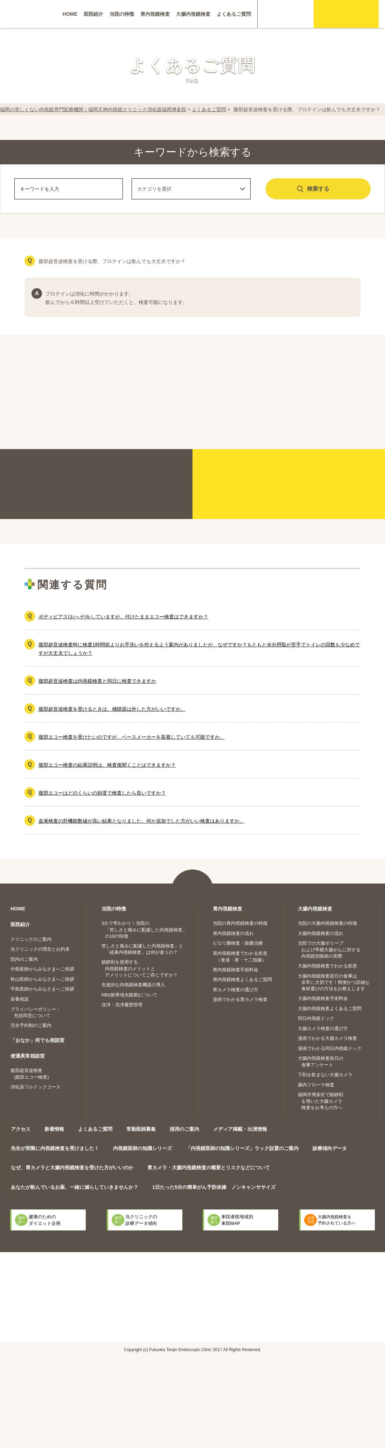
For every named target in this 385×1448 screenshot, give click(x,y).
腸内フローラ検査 (316, 1084)
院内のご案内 (24, 959)
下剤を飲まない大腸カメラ (325, 1074)
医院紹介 (93, 14)
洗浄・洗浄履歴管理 (122, 1004)
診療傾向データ (330, 1148)
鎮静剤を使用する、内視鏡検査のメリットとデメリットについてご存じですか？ (140, 968)
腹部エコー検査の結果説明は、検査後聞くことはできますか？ (107, 765)
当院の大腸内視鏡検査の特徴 (327, 923)
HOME (70, 14)
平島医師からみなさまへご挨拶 (42, 989)
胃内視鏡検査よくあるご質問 (242, 979)
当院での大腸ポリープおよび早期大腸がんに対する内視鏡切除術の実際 (329, 950)
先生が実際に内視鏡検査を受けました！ (55, 1148)
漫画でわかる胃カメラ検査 (240, 999)
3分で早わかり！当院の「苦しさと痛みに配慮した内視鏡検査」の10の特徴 (144, 930)
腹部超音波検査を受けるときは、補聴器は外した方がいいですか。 (112, 709)
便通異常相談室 (27, 1056)
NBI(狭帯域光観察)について (130, 995)
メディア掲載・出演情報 (240, 1129)
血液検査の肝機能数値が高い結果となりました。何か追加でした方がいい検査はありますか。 (141, 821)
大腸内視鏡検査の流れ (320, 933)
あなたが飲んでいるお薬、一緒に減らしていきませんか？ (74, 1187)
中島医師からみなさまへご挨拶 (42, 969)
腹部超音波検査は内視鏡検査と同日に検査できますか (97, 681)
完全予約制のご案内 (30, 1025)
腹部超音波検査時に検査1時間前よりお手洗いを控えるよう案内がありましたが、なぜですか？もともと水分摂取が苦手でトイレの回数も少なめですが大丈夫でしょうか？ (199, 649)
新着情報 (54, 1129)
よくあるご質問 (234, 14)
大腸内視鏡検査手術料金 (323, 998)
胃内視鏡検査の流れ (233, 933)
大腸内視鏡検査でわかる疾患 (327, 965)
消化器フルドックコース (35, 1086)
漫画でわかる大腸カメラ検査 (327, 1038)
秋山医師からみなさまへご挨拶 (42, 979)
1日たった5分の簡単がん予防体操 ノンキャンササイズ (213, 1187)
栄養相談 (19, 999)
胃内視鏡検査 (155, 14)
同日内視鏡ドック (316, 1018)
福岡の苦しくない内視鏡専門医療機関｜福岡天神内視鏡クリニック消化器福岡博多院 (93, 109)
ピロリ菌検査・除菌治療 (238, 943)
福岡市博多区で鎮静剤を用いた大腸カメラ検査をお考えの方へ (320, 1101)
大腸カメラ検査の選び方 (323, 1028)
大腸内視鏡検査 (193, 14)
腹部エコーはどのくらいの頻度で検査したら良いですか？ (102, 793)
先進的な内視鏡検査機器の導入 (133, 984)
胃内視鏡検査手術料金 (235, 969)
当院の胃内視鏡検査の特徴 (240, 923)
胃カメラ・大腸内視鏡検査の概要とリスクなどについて (208, 1167)
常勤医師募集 (141, 1129)
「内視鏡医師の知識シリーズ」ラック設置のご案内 (242, 1148)
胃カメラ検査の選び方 (235, 989)
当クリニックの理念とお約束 (40, 949)
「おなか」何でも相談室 (37, 1040)
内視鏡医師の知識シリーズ (142, 1148)
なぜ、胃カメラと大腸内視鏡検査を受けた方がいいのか (72, 1167)
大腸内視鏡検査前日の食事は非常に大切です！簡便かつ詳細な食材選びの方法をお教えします (334, 982)
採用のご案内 (184, 1129)
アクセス (20, 1129)
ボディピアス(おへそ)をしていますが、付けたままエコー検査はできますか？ (123, 616)
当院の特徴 (122, 14)
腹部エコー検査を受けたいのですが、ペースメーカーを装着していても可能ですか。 (131, 737)
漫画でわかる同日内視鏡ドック (330, 1048)
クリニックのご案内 (30, 939)
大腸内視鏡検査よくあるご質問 (330, 1008)
